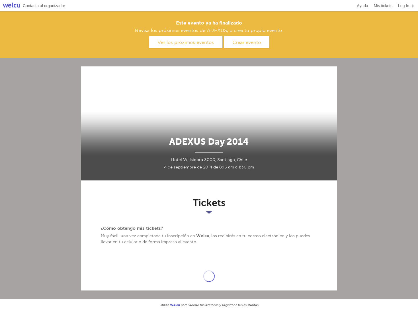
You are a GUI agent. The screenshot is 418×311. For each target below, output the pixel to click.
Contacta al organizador (44, 5)
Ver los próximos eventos (185, 42)
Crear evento (246, 42)
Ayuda (362, 5)
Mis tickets (383, 5)
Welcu (11, 6)
